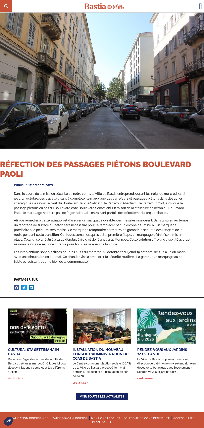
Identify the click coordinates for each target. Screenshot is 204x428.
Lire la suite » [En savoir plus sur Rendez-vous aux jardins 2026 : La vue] (145, 378)
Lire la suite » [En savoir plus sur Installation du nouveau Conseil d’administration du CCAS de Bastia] (80, 382)
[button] (8, 421)
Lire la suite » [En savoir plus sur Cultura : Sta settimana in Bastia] (16, 378)
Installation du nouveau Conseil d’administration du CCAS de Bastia (101, 354)
